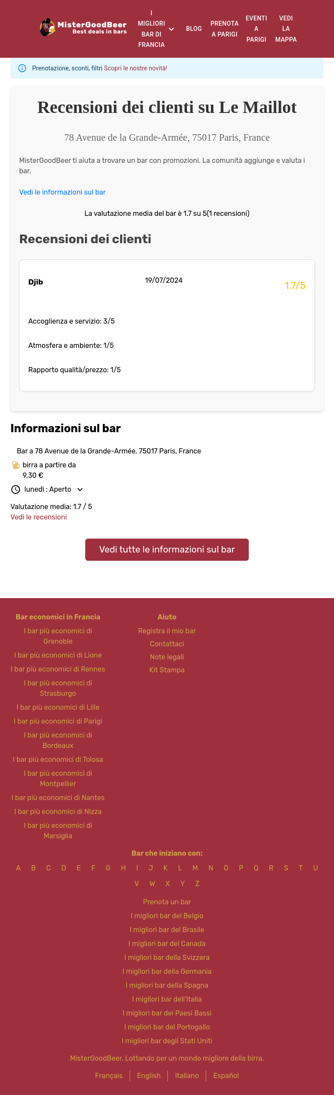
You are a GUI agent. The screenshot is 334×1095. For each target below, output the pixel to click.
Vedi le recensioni (38, 517)
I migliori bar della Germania (166, 971)
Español (226, 1076)
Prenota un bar (167, 902)
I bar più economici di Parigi (58, 721)
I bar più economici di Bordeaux (58, 740)
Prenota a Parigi (224, 29)
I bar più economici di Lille (58, 707)
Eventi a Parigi (256, 29)
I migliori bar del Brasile (167, 930)
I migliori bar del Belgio (166, 916)
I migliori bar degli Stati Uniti (167, 1041)
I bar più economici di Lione (58, 655)
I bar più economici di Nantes (57, 798)
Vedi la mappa (286, 29)
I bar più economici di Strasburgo (58, 688)
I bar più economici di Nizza (58, 811)
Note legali (167, 657)
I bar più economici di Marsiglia (58, 830)
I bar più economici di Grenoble (58, 636)
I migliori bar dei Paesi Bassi (167, 1013)
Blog (194, 28)
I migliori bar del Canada (166, 944)
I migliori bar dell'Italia (167, 999)
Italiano (187, 1076)
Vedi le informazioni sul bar (62, 192)
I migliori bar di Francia (151, 29)
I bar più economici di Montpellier (58, 778)
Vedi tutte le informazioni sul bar (167, 549)
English (149, 1076)
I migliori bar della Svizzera (167, 957)
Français (109, 1076)
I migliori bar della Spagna (167, 985)
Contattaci (167, 644)
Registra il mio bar (167, 631)
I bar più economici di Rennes (58, 669)
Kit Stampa (166, 670)
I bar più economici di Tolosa (58, 759)
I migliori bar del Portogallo (167, 1027)
